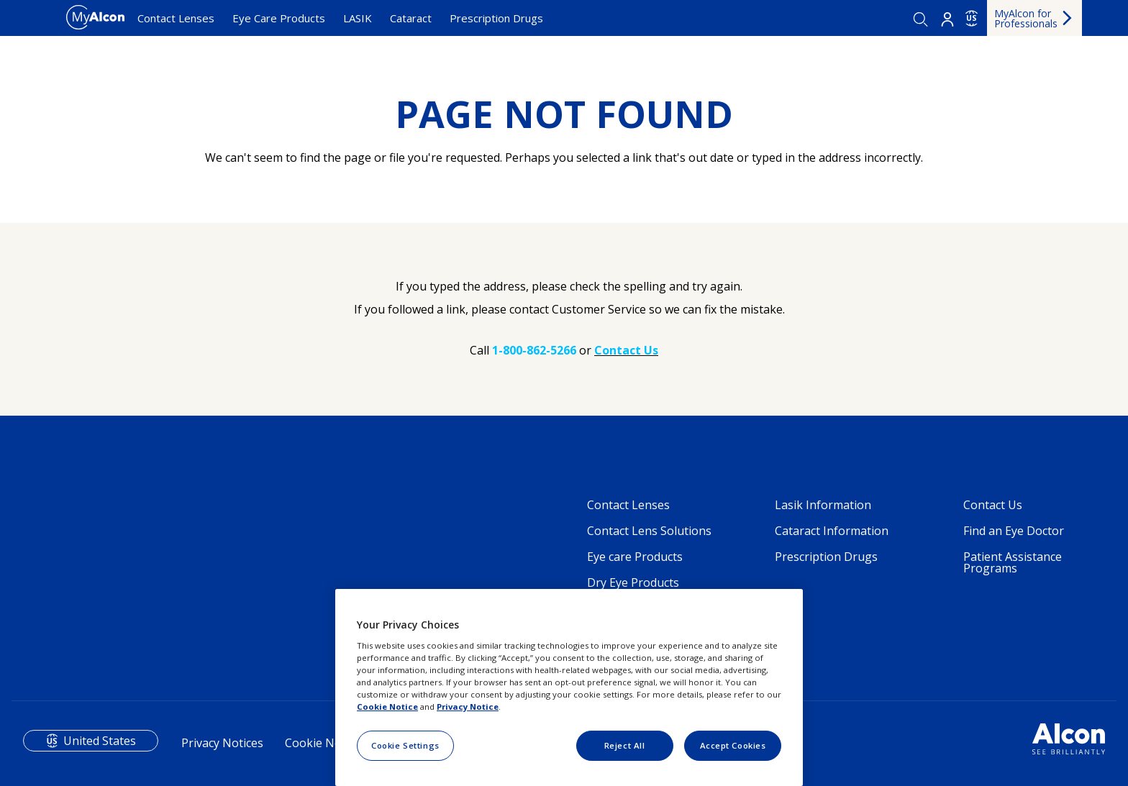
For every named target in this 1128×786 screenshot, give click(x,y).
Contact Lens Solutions (649, 530)
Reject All (624, 745)
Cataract (411, 18)
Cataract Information (831, 530)
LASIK (357, 18)
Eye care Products (635, 556)
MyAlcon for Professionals (1026, 18)
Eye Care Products (278, 18)
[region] (569, 687)
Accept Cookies (733, 745)
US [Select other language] (971, 18)
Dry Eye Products (633, 582)
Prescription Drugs (496, 18)
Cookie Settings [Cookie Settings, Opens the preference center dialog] (405, 745)
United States (99, 741)
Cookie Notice (322, 743)
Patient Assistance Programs (1012, 562)
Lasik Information (823, 505)
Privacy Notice (468, 706)
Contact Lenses (175, 18)
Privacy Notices (222, 743)
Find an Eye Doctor (1013, 530)
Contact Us (992, 505)
